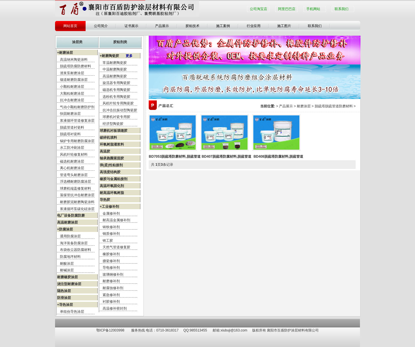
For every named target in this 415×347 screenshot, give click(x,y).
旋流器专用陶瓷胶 (116, 83)
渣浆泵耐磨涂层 (72, 73)
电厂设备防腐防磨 (71, 215)
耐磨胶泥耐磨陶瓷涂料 (77, 202)
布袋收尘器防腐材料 (75, 250)
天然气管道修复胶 (116, 247)
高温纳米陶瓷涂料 (74, 60)
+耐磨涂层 (65, 53)
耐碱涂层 (67, 270)
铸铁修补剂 (111, 227)
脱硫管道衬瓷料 (72, 127)
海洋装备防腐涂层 (74, 243)
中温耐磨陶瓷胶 (115, 69)
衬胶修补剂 (111, 302)
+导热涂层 (65, 305)
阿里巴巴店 (286, 9)
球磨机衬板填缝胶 (113, 131)
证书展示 (131, 26)
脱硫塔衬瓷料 (70, 134)
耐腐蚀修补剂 (113, 288)
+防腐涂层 (65, 229)
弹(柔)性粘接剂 (111, 165)
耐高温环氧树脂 (112, 193)
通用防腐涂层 (70, 236)
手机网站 (313, 9)
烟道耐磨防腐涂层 (74, 80)
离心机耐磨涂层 (72, 168)
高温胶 (105, 151)
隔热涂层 (64, 291)
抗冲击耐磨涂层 (72, 100)
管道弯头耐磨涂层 (74, 175)
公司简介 (101, 26)
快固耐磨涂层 (70, 114)
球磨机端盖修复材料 (75, 188)
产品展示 (162, 26)
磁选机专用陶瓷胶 (116, 90)
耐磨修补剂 (111, 281)
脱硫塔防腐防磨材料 (75, 66)
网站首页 (70, 26)
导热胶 (105, 200)
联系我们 (341, 9)
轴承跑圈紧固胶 (112, 158)
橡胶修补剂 (111, 254)
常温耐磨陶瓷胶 (115, 63)
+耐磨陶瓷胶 (116, 56)
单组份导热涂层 (72, 312)
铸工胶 (108, 241)
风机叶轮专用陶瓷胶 (118, 103)
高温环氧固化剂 (112, 186)
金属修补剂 (111, 213)
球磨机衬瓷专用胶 (116, 117)
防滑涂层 (64, 298)
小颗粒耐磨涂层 (72, 87)
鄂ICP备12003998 (110, 330)
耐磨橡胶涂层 (67, 277)
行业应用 (254, 26)
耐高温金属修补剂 (116, 220)
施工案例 (223, 26)
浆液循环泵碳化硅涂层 (77, 209)
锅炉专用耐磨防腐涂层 (77, 141)
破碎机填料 (108, 138)
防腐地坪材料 (70, 257)
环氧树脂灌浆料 (112, 144)
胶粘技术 (192, 26)
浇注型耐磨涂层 (69, 284)
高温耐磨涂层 (67, 222)
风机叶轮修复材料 (74, 154)
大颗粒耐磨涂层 (72, 93)
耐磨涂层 (304, 106)
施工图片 (284, 26)
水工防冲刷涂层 (72, 148)
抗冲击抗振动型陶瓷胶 (120, 110)
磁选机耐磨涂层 (72, 161)
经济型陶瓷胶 (113, 124)
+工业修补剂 (109, 207)
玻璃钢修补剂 (113, 274)
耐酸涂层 (67, 264)
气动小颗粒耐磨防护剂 (77, 107)
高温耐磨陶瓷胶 (115, 76)
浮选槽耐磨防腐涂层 (75, 182)
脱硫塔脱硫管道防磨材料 (334, 106)
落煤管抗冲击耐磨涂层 (77, 195)
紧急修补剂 (111, 295)
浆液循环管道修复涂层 (77, 121)
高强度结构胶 (110, 172)
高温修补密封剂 (115, 308)
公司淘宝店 (258, 9)
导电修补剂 (111, 268)
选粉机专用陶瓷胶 (116, 97)
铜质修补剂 (111, 234)
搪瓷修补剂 (111, 261)
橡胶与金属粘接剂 (113, 179)
